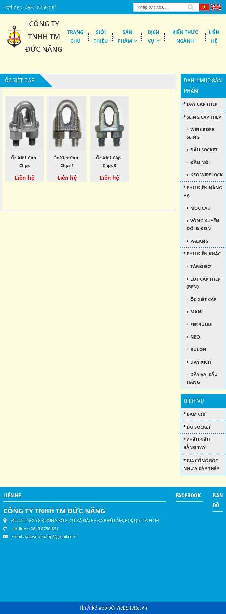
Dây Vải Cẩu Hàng (202, 378)
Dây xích (200, 362)
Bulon (198, 349)
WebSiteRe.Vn (131, 608)
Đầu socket (204, 150)
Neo (195, 337)
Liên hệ (214, 36)
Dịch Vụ (154, 36)
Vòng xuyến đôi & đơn (203, 224)
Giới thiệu (101, 36)
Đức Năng (43, 49)
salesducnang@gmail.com (51, 536)
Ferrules (201, 324)
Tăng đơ (200, 266)
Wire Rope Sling (200, 133)
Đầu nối (200, 162)
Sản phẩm (125, 36)
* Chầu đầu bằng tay (196, 443)
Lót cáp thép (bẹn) (203, 283)
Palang (199, 241)
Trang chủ (75, 36)
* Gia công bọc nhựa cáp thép (201, 464)
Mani (196, 312)
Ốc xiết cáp (203, 299)
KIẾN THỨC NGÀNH (185, 36)
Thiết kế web (93, 608)
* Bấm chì (194, 414)
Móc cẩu (200, 208)
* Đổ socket (197, 427)
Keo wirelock (206, 175)
